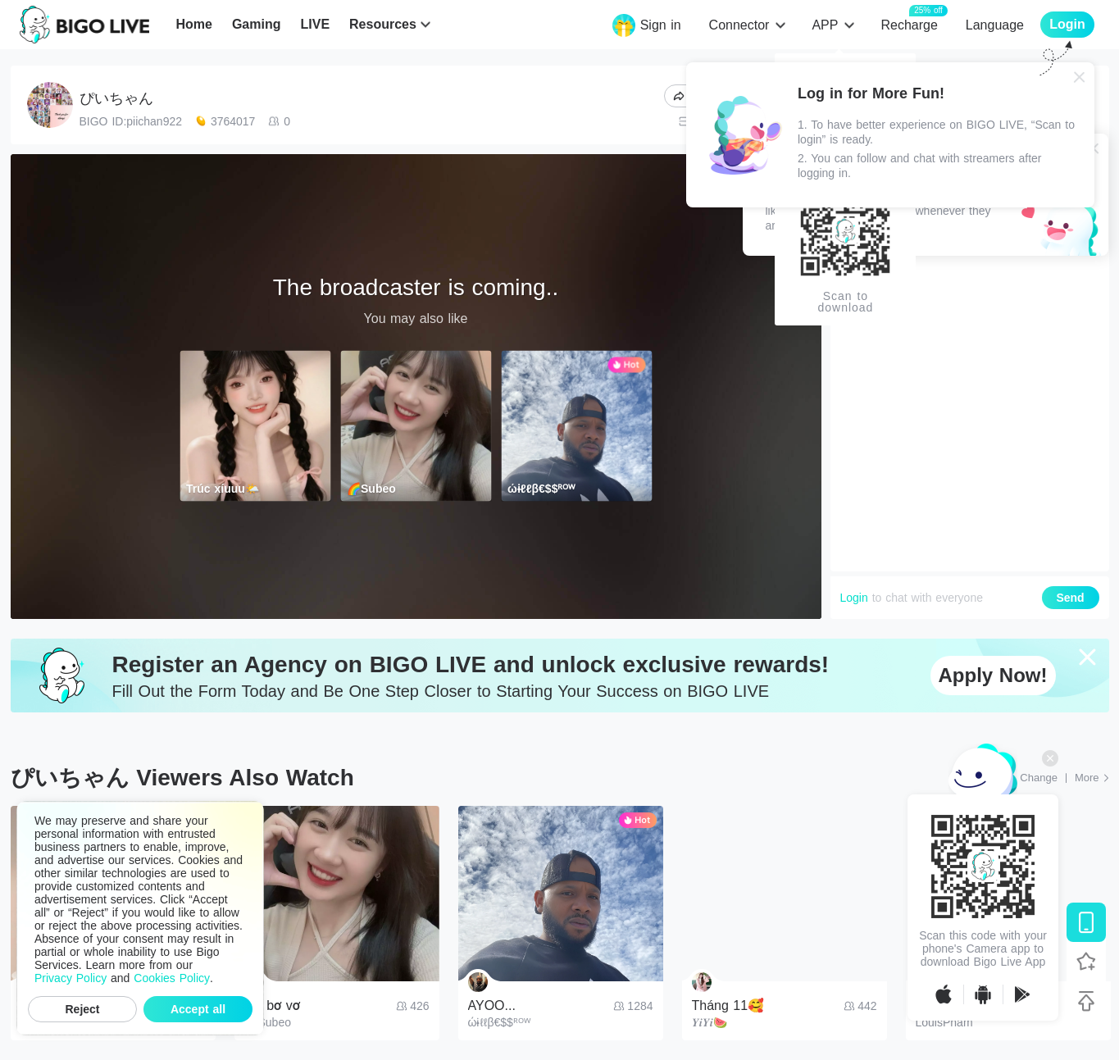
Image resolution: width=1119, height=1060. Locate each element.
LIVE (315, 24)
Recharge (908, 24)
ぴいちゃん (116, 98)
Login (854, 597)
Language (995, 25)
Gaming (256, 24)
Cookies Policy (172, 978)
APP (825, 25)
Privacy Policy (70, 978)
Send (1070, 597)
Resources (382, 24)
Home (193, 24)
